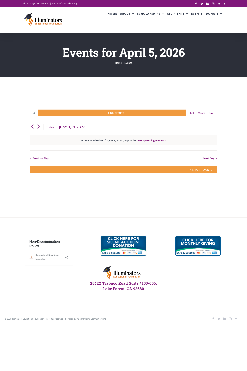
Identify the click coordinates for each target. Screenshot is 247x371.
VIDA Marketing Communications (91, 318)
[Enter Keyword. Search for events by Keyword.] (34, 113)
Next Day (208, 158)
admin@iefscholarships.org (64, 3)
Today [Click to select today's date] (50, 127)
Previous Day (41, 158)
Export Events (202, 169)
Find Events (116, 112)
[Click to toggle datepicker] (72, 127)
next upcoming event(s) (151, 140)
